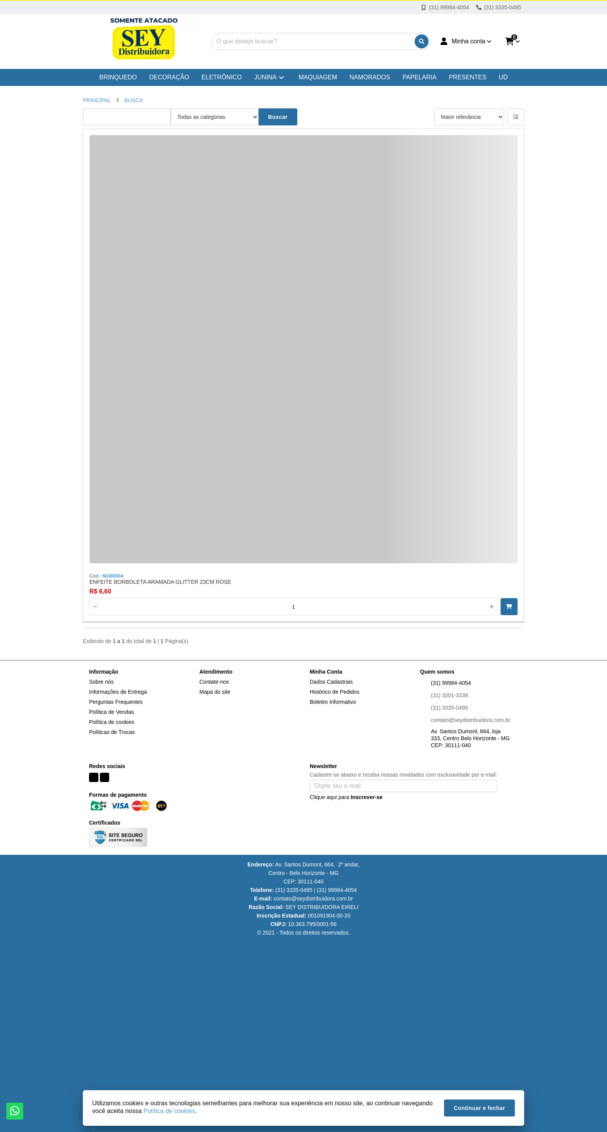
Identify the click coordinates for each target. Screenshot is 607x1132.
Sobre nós (101, 682)
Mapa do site (214, 692)
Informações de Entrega (118, 692)
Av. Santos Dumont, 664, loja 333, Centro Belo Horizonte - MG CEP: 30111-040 (470, 738)
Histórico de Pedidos (334, 692)
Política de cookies (111, 722)
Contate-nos (214, 682)
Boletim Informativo (333, 702)
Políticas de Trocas (112, 732)
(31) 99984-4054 (451, 683)
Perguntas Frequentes (116, 702)
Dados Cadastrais (331, 682)
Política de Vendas (111, 712)
